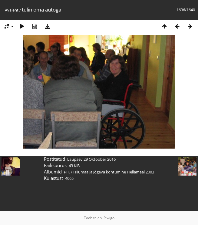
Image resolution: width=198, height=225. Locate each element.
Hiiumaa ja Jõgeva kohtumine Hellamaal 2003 (113, 172)
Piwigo (109, 217)
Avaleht (11, 10)
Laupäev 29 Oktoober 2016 (91, 159)
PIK (67, 172)
